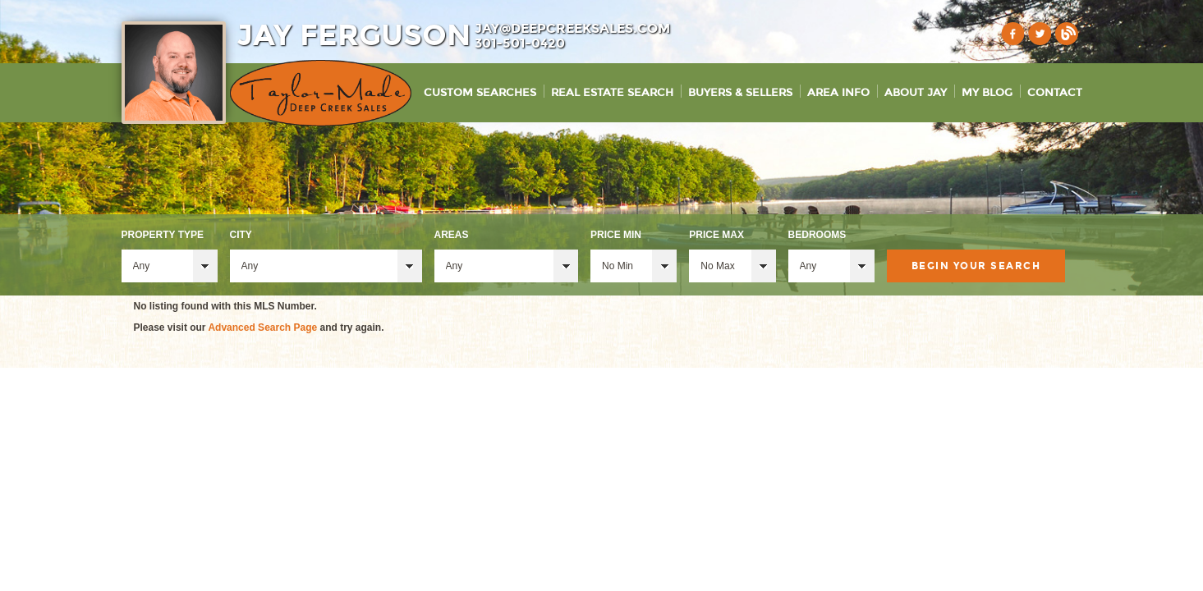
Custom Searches (480, 92)
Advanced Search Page (262, 327)
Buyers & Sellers (740, 92)
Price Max (716, 235)
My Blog (987, 92)
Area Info (838, 92)
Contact (1054, 92)
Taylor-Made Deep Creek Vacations (320, 93)
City (241, 235)
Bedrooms (817, 235)
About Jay (915, 92)
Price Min (615, 235)
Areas (451, 235)
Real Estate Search (612, 92)
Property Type (163, 235)
